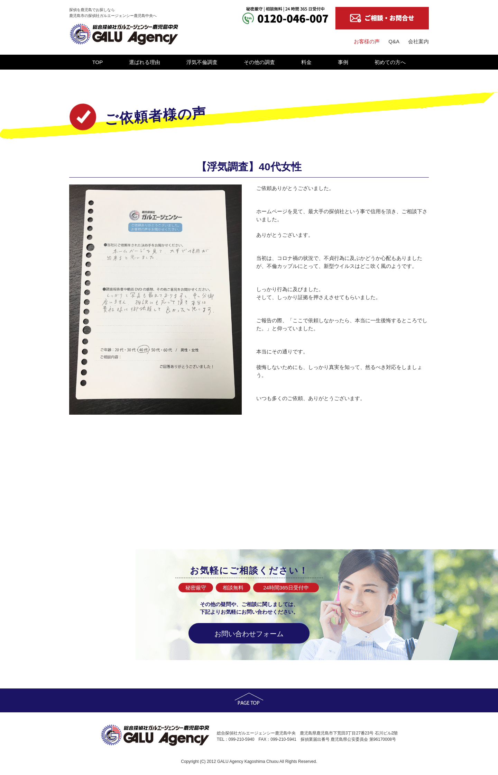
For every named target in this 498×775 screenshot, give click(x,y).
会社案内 (418, 41)
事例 (343, 62)
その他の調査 (259, 62)
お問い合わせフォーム (249, 634)
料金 (306, 62)
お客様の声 (367, 41)
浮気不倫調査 (202, 62)
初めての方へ (390, 62)
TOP (97, 62)
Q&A (393, 41)
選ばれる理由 (144, 62)
